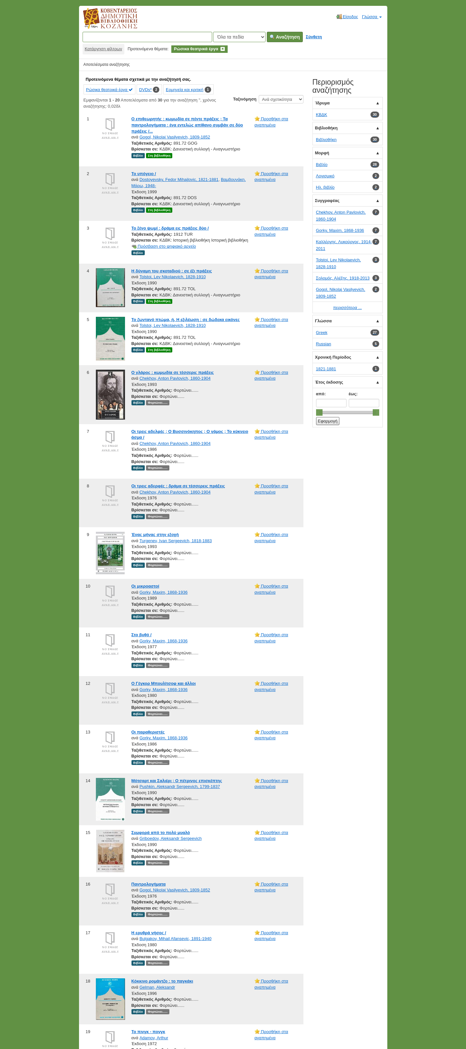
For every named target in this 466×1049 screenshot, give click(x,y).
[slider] (319, 412)
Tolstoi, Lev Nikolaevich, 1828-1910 (173, 276)
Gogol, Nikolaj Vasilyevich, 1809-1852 (175, 137)
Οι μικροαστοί (145, 586)
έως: (353, 393)
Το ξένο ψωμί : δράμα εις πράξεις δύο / (170, 228)
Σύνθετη (314, 36)
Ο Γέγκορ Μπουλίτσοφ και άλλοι (163, 683)
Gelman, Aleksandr (157, 987)
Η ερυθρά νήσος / (148, 932)
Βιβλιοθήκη (326, 127)
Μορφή (322, 152)
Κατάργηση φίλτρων (103, 48)
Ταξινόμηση (244, 99)
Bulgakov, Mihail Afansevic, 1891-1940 (175, 938)
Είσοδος (347, 16)
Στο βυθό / (141, 634)
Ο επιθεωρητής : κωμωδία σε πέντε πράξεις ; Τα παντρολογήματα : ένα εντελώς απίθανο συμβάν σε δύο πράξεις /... (187, 124)
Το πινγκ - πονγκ (148, 1031)
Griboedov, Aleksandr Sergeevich (171, 838)
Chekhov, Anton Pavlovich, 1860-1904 (175, 378)
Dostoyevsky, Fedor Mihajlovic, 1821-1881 (179, 179)
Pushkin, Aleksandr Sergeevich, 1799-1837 (180, 786)
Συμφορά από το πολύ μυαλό (160, 832)
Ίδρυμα (322, 103)
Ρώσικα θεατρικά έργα (109, 89)
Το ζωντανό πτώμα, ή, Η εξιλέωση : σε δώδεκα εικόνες (185, 319)
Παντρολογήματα (148, 884)
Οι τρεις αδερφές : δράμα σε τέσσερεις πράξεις (178, 485)
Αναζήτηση (285, 37)
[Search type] (239, 37)
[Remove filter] (223, 48)
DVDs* (145, 89)
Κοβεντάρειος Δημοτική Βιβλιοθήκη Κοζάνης (104, 22)
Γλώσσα (372, 16)
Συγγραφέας (327, 200)
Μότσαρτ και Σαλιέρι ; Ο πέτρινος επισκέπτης (176, 780)
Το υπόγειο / (143, 173)
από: (321, 393)
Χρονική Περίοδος (333, 357)
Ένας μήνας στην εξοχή (155, 534)
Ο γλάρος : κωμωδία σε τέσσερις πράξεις (172, 372)
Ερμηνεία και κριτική (184, 89)
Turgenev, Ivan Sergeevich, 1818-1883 (176, 540)
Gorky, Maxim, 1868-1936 (164, 592)
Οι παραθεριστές (148, 732)
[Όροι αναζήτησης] (147, 37)
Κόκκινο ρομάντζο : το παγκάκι (162, 981)
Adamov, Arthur (154, 1037)
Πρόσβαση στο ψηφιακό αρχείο (163, 246)
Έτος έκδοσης (329, 382)
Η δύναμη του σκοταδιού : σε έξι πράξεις (171, 270)
